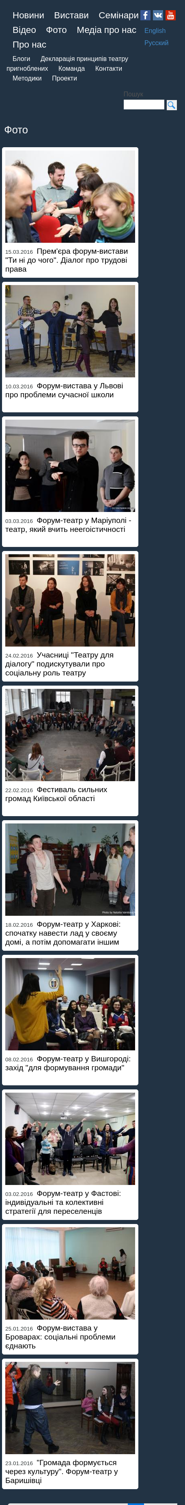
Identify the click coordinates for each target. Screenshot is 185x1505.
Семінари (119, 15)
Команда (71, 68)
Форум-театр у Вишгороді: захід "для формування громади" (68, 1063)
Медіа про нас (106, 30)
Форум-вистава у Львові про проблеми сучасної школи (64, 390)
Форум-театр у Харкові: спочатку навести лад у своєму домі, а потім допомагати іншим (63, 933)
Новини (28, 15)
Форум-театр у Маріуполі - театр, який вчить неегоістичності (68, 525)
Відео (24, 30)
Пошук (133, 94)
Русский (156, 42)
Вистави (71, 15)
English (155, 30)
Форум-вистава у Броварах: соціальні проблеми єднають (60, 1337)
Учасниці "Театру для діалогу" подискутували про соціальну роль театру (59, 664)
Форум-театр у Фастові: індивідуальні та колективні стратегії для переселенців (63, 1202)
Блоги (21, 58)
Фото (56, 30)
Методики (27, 78)
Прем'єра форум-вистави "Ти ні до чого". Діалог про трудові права (66, 260)
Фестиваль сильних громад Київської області (56, 794)
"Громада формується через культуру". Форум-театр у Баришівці (61, 1471)
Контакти (109, 68)
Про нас (29, 44)
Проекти (64, 78)
